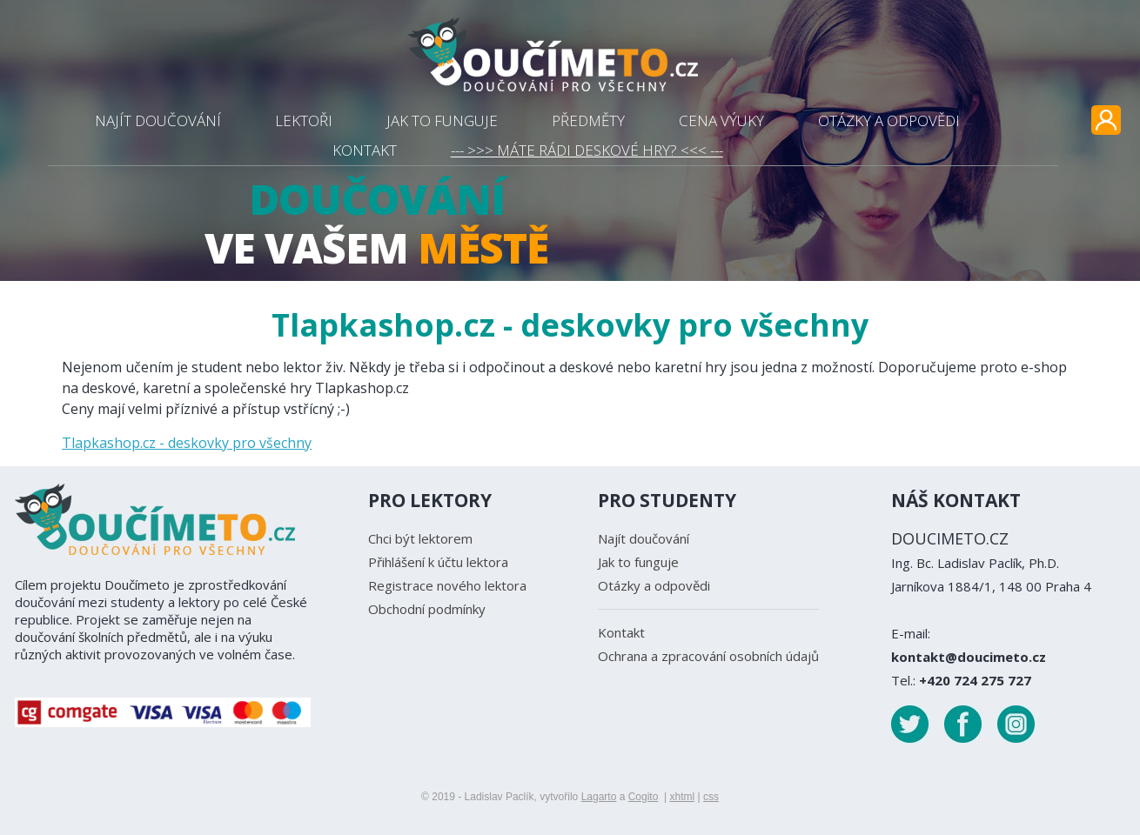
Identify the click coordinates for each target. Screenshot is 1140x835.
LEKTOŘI (303, 120)
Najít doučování (643, 538)
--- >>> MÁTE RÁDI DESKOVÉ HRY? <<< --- (587, 150)
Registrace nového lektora (447, 585)
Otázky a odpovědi (654, 585)
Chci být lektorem (420, 538)
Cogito (643, 797)
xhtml (681, 797)
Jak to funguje (638, 562)
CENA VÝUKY (721, 120)
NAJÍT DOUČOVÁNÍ (158, 120)
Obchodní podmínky (427, 609)
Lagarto (599, 797)
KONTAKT (364, 150)
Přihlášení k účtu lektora (438, 562)
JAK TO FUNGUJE (442, 120)
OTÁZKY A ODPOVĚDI (889, 120)
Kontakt (621, 632)
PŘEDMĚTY (588, 120)
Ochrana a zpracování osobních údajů (708, 656)
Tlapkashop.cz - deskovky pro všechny (187, 442)
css (711, 797)
